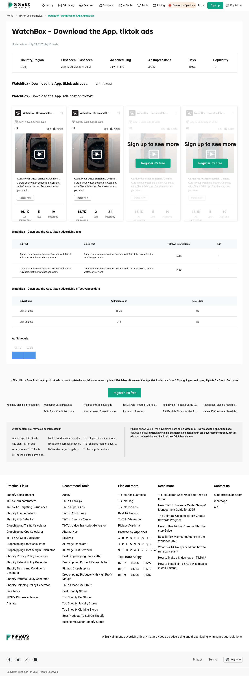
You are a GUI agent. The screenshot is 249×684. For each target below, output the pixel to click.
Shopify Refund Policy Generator (27, 562)
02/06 (135, 563)
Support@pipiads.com (228, 495)
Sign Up (215, 5)
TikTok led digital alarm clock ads (30, 454)
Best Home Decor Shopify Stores (83, 622)
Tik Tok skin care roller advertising (65, 443)
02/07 (122, 563)
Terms (213, 659)
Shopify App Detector (20, 519)
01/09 (122, 575)
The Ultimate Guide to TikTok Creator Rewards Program (181, 518)
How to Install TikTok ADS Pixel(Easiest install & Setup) (183, 566)
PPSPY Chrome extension (23, 597)
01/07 (148, 575)
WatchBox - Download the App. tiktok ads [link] (71, 15)
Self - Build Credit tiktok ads (59, 411)
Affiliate (11, 603)
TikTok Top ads (128, 507)
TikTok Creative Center (76, 519)
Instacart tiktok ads (134, 411)
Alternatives (70, 531)
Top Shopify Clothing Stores (80, 609)
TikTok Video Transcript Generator (84, 525)
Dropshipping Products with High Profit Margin (87, 577)
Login (201, 5)
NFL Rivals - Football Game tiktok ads (143, 404)
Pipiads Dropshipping (75, 568)
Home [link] (10, 15)
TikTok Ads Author (130, 519)
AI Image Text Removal (77, 550)
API (216, 507)
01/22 (148, 563)
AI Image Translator (74, 544)
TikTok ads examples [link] (31, 15)
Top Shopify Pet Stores (76, 597)
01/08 (135, 575)
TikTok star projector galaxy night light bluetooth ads (65, 449)
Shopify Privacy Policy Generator (27, 556)
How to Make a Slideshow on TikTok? (182, 557)
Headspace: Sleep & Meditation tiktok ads (223, 404)
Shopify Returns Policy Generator (27, 579)
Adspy (66, 495)
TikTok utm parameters (21, 501)
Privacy (197, 659)
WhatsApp (220, 501)
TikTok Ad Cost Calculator (23, 538)
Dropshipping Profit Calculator (25, 544)
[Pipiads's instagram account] (35, 660)
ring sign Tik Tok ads (23, 443)
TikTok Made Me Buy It (76, 585)
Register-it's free (153, 163)
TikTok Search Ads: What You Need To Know (182, 497)
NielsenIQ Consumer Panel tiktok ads (223, 411)
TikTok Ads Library (74, 513)
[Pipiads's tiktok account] (27, 660)
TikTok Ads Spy (72, 501)
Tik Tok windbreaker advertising (65, 438)
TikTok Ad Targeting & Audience (26, 507)
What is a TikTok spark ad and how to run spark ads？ (182, 549)
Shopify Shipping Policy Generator (28, 585)
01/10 (148, 569)
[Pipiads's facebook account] (9, 660)
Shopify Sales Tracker (20, 495)
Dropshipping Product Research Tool (85, 562)
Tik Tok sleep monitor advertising (101, 443)
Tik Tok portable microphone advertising (101, 438)
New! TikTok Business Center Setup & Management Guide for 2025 (182, 507)
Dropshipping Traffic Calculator (26, 525)
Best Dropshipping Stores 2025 (82, 556)
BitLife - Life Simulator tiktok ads (181, 411)
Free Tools (13, 591)
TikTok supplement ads (96, 449)
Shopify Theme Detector (21, 513)
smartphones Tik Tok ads (26, 449)
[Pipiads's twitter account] (18, 660)
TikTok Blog (125, 501)
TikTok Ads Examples (132, 495)
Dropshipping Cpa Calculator (24, 531)
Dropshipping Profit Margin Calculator (30, 550)
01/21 (122, 569)
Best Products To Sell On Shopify (83, 615)
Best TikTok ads (128, 513)
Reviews (67, 538)
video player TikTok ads (25, 438)
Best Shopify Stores (74, 591)
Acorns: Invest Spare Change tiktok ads (103, 411)
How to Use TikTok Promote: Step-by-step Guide (182, 528)
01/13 (135, 569)
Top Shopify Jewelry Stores (79, 603)
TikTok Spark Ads (73, 507)
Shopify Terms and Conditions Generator (25, 571)
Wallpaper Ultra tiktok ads (58, 404)
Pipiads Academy (129, 525)
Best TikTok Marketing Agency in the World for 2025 (181, 539)
